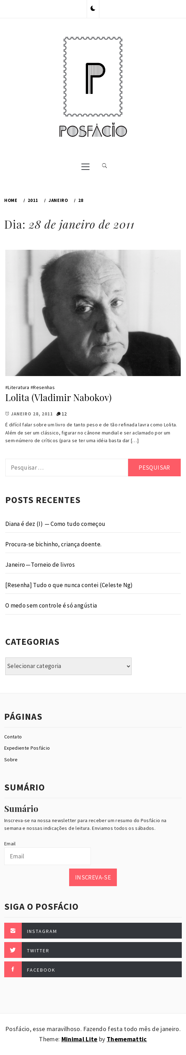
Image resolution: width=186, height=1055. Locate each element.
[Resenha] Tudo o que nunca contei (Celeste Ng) (69, 585)
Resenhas (44, 387)
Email (10, 843)
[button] (93, 9)
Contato (13, 736)
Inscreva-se (93, 877)
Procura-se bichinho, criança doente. (53, 544)
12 (64, 414)
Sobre (11, 759)
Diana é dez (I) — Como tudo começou (55, 524)
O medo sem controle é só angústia (51, 605)
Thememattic (127, 1039)
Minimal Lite (79, 1039)
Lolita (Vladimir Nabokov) (58, 397)
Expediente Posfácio (27, 748)
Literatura (18, 387)
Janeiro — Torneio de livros (40, 564)
